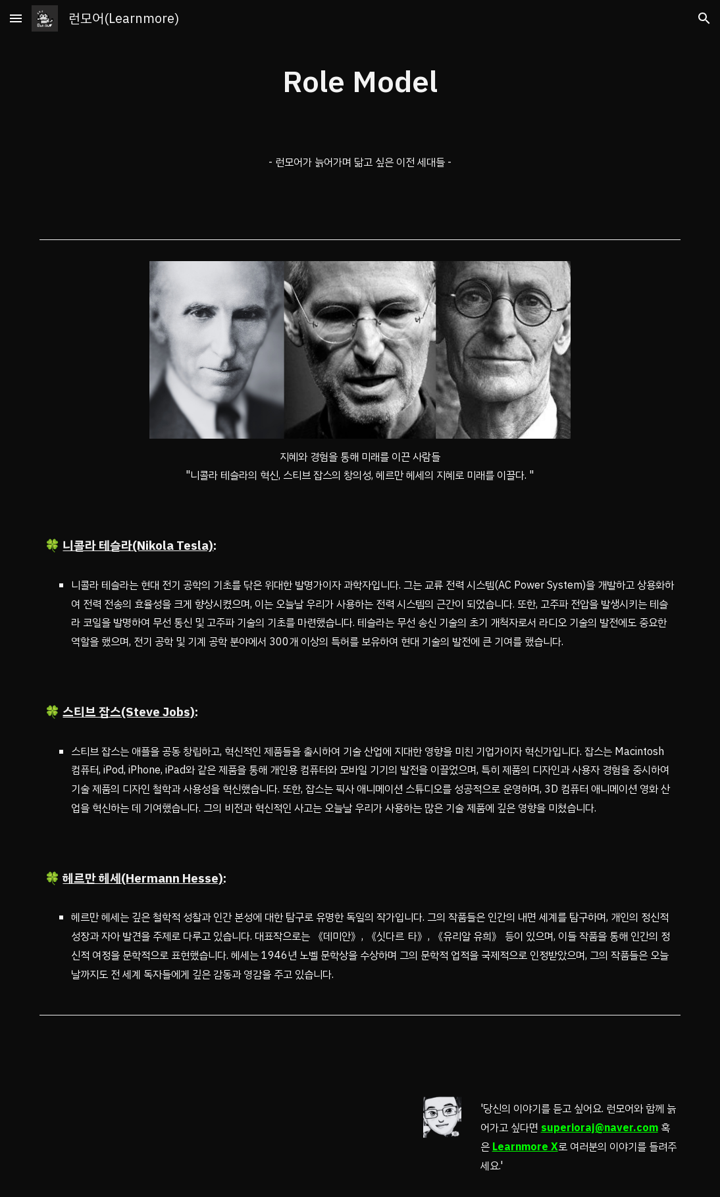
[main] (360, 82)
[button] (16, 18)
